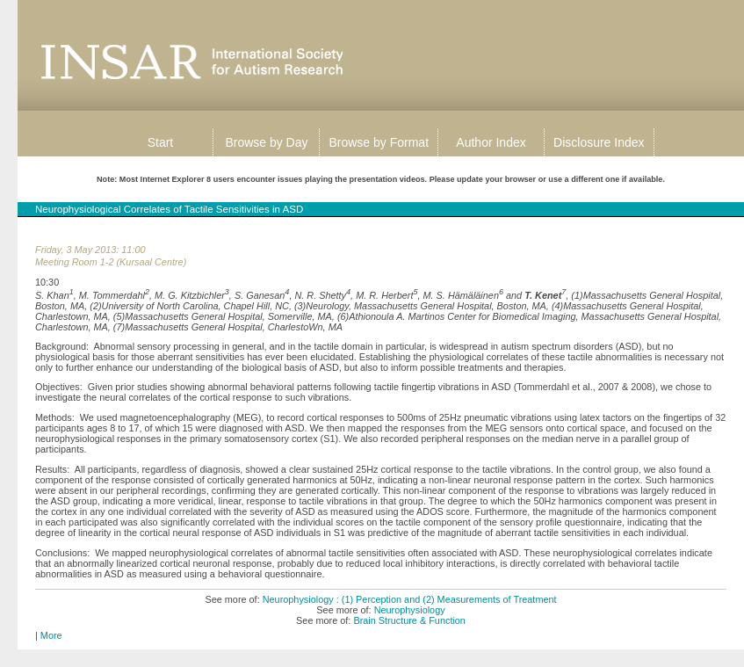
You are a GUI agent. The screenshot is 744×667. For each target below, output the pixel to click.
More (51, 635)
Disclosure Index (599, 142)
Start (161, 142)
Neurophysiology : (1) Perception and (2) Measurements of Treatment (410, 599)
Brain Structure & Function (409, 620)
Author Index (490, 142)
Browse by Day (266, 142)
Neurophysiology (409, 610)
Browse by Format (379, 142)
